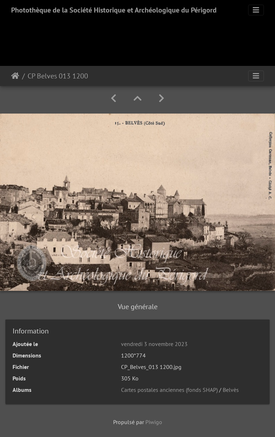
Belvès (231, 389)
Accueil (15, 76)
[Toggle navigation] (256, 10)
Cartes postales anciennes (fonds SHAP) (169, 389)
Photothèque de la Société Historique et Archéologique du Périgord (114, 10)
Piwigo (153, 422)
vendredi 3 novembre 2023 (154, 343)
